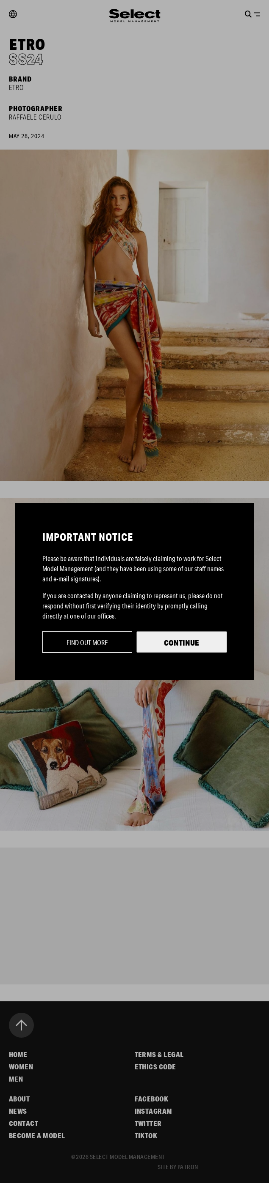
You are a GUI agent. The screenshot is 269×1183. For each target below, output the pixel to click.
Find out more (87, 642)
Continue (181, 643)
